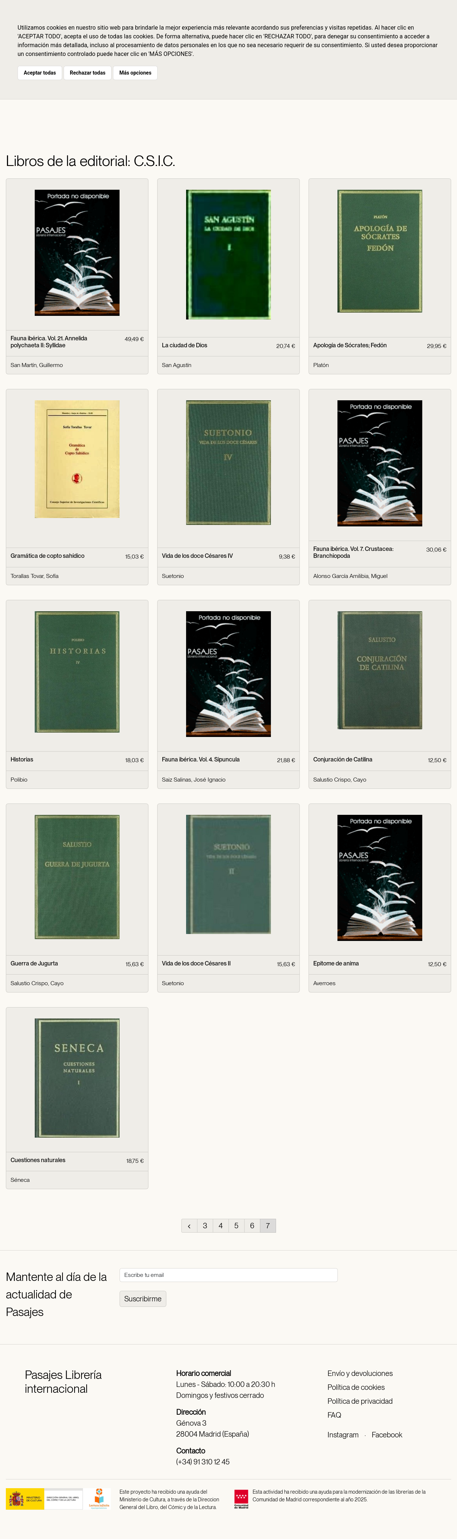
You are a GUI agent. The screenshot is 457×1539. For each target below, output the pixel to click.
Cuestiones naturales (38, 1160)
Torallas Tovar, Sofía (34, 575)
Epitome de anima (336, 963)
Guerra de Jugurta (34, 963)
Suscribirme (143, 1298)
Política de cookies (356, 1387)
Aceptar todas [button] (40, 73)
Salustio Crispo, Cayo (339, 779)
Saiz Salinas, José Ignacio (194, 779)
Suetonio (173, 575)
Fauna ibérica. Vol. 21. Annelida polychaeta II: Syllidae (49, 342)
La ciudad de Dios (184, 345)
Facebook (387, 1434)
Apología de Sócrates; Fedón (350, 345)
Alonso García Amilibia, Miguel (350, 575)
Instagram (343, 1434)
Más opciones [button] (135, 73)
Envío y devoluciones (360, 1373)
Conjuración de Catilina (343, 759)
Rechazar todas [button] (87, 73)
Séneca (20, 1179)
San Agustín (176, 365)
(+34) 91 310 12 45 (203, 1461)
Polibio (19, 779)
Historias (22, 759)
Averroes (324, 983)
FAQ (334, 1415)
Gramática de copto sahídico (47, 555)
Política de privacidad (360, 1401)
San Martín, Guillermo (37, 365)
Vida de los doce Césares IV (197, 555)
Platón (321, 365)
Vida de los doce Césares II (196, 963)
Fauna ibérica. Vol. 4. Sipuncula (201, 759)
